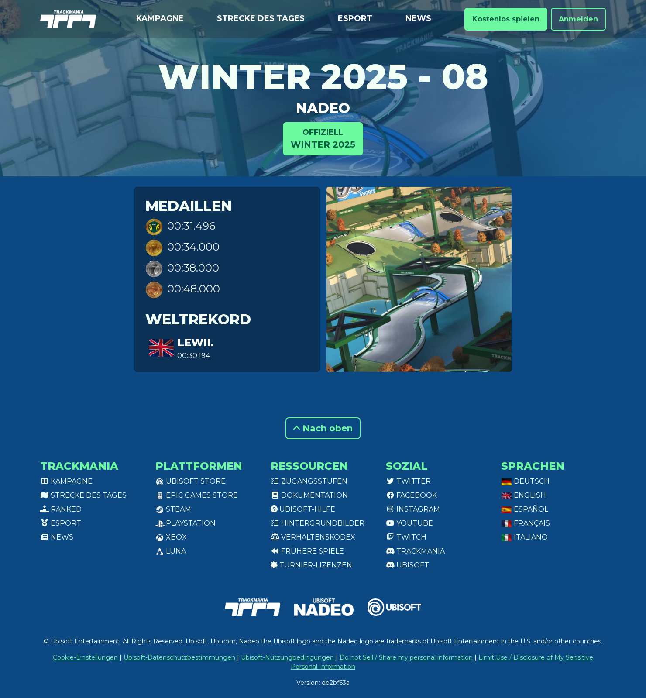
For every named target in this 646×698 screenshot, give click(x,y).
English (523, 495)
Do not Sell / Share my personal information (407, 657)
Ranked (61, 509)
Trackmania (415, 551)
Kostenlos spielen (505, 19)
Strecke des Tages (261, 18)
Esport (355, 18)
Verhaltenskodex (313, 537)
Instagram (413, 509)
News (418, 18)
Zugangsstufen (309, 481)
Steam (173, 509)
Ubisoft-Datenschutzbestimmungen (180, 657)
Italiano (524, 537)
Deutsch (525, 481)
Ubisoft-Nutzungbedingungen (288, 657)
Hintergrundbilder (317, 523)
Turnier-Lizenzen (311, 565)
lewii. (195, 342)
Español (524, 509)
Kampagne (160, 18)
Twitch (406, 537)
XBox (171, 537)
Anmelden (578, 19)
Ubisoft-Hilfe (303, 509)
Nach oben (323, 428)
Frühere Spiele (307, 551)
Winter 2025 (323, 138)
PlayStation (185, 523)
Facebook (411, 495)
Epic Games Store (196, 495)
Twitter (408, 481)
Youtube (409, 523)
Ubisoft (407, 565)
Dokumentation (309, 495)
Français (525, 523)
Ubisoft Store (190, 481)
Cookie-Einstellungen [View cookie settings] (86, 657)
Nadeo (323, 108)
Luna (170, 551)
